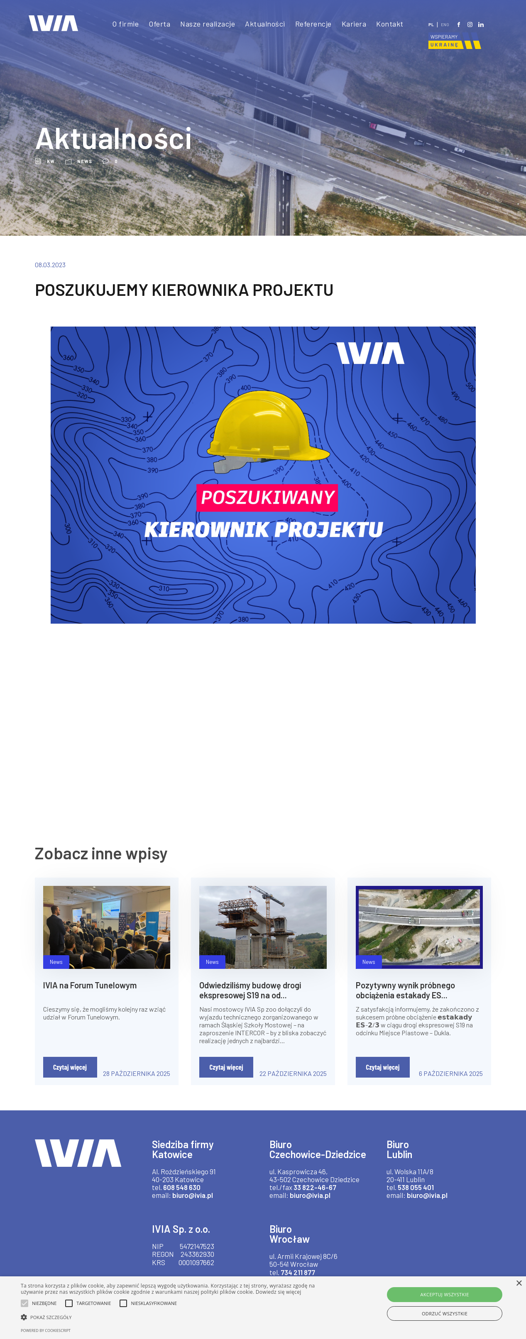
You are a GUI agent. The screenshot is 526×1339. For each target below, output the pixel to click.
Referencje (312, 24)
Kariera (354, 24)
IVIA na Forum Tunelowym (92, 984)
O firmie (118, 24)
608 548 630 (183, 1187)
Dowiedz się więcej (278, 1291)
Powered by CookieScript (46, 1330)
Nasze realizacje (203, 24)
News (85, 161)
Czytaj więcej (70, 1066)
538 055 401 (417, 1187)
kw (51, 161)
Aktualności (262, 24)
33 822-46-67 (313, 1197)
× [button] (519, 1283)
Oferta (153, 24)
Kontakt (390, 24)
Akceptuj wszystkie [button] (445, 1294)
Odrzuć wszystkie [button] (444, 1313)
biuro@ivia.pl (195, 1195)
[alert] (263, 1307)
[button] (178, 1317)
